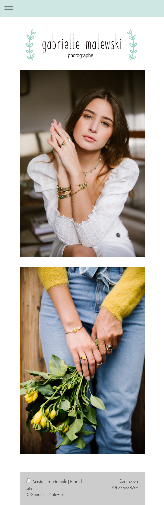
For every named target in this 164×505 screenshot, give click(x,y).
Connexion (128, 481)
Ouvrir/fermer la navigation (82, 9)
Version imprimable (47, 481)
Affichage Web (125, 488)
